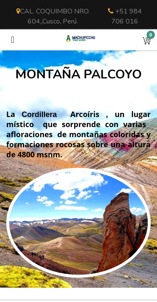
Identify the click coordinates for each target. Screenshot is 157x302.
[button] (146, 40)
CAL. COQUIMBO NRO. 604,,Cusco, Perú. (53, 16)
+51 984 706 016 (125, 16)
